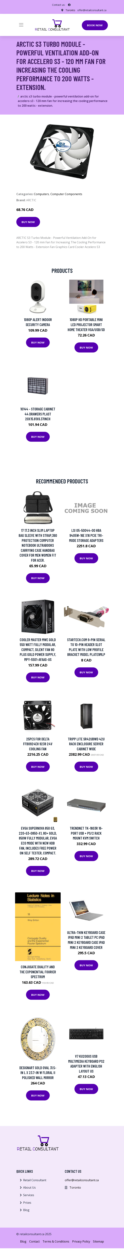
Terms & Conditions (56, 1241)
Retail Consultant (34, 1180)
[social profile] (69, 4)
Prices (27, 1203)
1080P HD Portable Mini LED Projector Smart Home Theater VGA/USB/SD (86, 324)
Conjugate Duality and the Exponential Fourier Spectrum (38, 971)
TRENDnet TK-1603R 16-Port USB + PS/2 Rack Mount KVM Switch (86, 833)
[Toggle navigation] (21, 24)
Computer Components (66, 194)
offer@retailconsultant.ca (91, 10)
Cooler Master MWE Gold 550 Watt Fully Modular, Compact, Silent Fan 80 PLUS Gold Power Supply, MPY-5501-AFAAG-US (38, 649)
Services (28, 1195)
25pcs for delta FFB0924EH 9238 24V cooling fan (37, 744)
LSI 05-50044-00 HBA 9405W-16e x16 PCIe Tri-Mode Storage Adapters (86, 535)
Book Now (95, 25)
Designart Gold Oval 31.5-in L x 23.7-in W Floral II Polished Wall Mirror (37, 1072)
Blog (26, 1210)
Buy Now (28, 222)
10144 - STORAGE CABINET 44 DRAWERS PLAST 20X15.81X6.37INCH (37, 414)
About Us (29, 1187)
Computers (41, 194)
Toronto (70, 10)
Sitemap (98, 1241)
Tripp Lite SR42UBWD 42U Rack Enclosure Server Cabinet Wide (86, 744)
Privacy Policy (81, 1241)
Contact (34, 1241)
